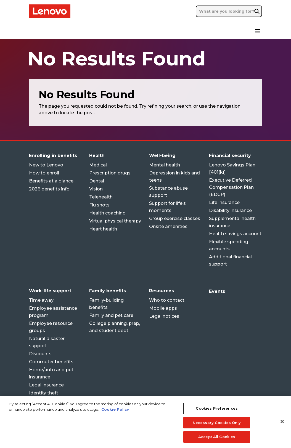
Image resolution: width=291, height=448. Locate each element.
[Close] (282, 427)
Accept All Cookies (216, 442)
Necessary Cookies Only (217, 428)
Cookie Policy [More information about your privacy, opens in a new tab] (115, 414)
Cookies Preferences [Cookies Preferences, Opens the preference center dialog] (216, 413)
